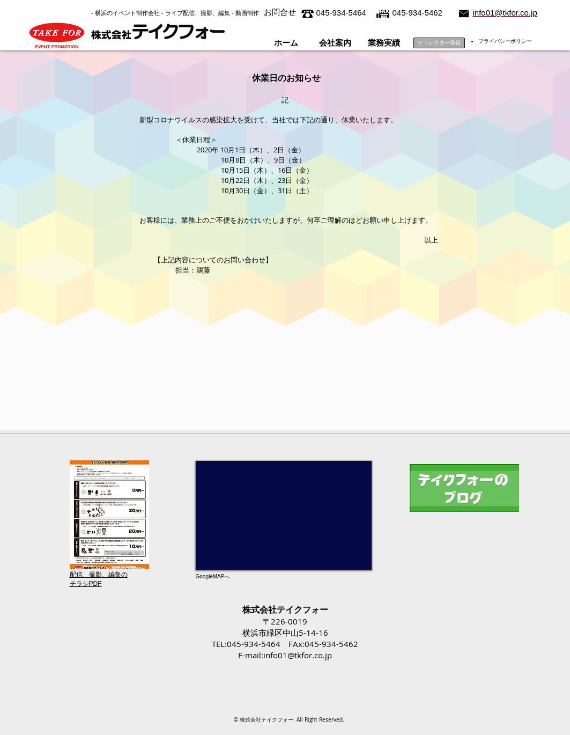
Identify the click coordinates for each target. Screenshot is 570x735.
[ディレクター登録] (439, 43)
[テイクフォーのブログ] (464, 488)
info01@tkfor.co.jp (297, 655)
